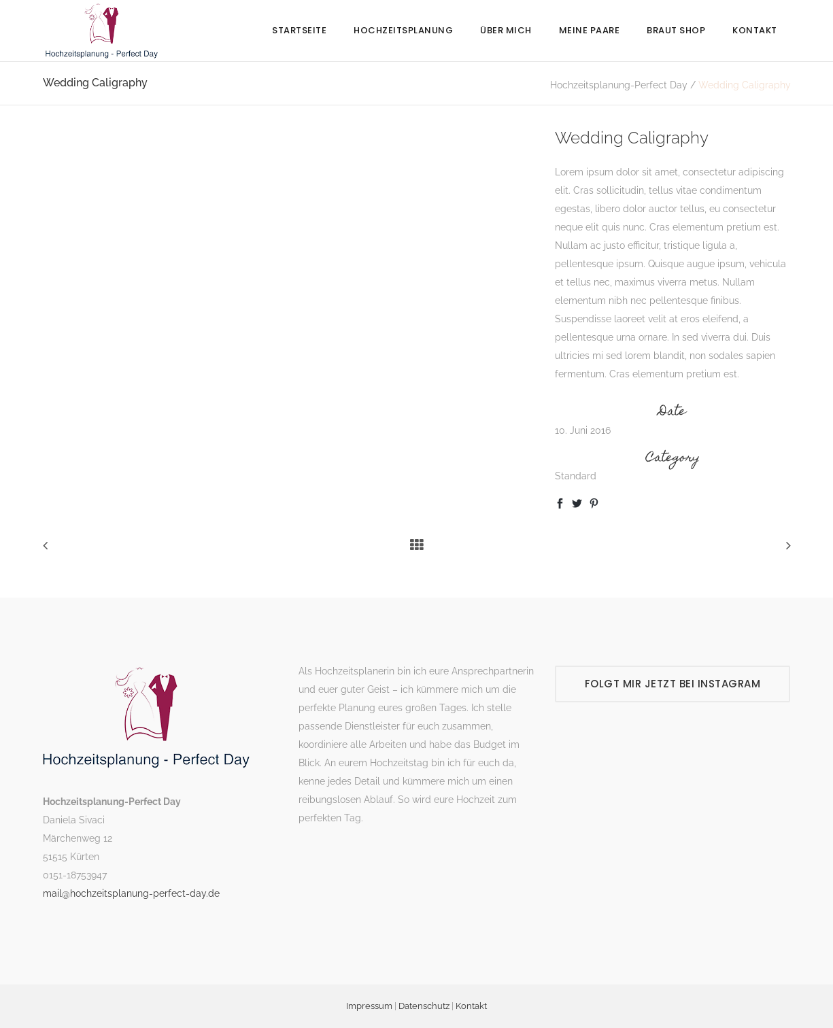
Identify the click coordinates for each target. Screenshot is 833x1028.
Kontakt (471, 1006)
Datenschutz (423, 1006)
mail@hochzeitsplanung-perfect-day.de (131, 893)
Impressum (369, 1006)
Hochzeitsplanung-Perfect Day (618, 85)
